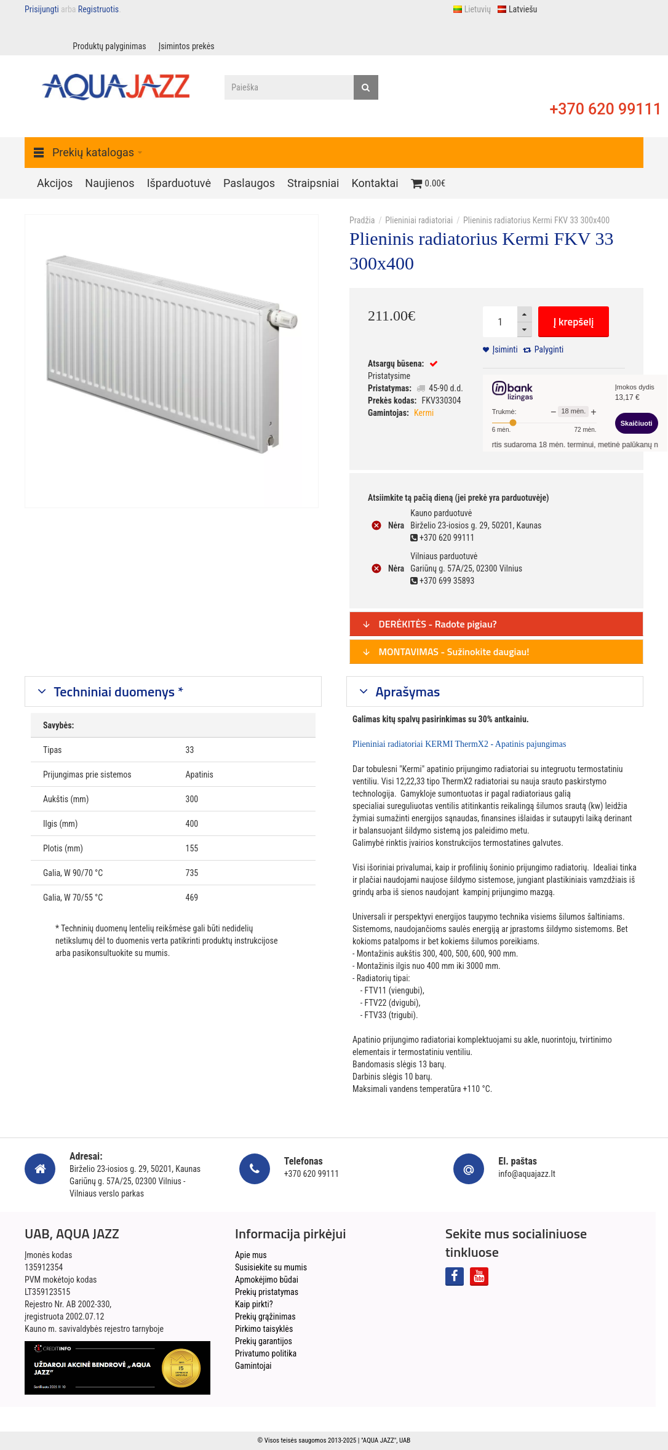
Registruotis (98, 9)
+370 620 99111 (605, 109)
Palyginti (549, 349)
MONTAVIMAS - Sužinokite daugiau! (446, 651)
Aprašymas (406, 691)
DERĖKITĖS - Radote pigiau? (429, 623)
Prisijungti (42, 9)
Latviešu (517, 9)
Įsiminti (505, 349)
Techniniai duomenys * (117, 691)
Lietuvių (472, 9)
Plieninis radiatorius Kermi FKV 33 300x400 (536, 220)
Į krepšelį (574, 322)
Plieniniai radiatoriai (419, 220)
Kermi (424, 413)
